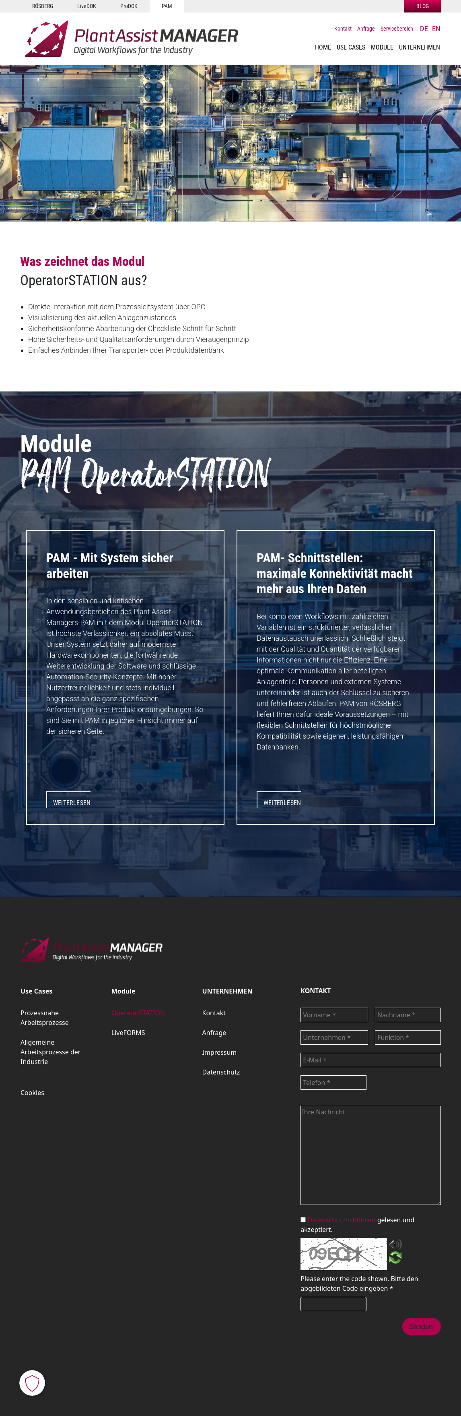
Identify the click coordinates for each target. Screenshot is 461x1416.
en (436, 29)
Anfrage (366, 28)
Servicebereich (397, 28)
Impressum (219, 1052)
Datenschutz (221, 1072)
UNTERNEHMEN (227, 991)
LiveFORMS (128, 1032)
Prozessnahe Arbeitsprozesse (45, 1017)
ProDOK (129, 6)
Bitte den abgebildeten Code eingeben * (359, 1283)
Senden (421, 1326)
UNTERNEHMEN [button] (419, 47)
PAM (167, 6)
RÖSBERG (42, 6)
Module (382, 47)
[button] (351, 47)
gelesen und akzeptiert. (357, 1224)
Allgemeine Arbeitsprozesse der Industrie (50, 1052)
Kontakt (343, 28)
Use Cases (351, 47)
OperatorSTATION (138, 1012)
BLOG (422, 6)
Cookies (32, 1092)
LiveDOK (86, 6)
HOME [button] (323, 47)
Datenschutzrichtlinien (342, 1219)
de (424, 29)
